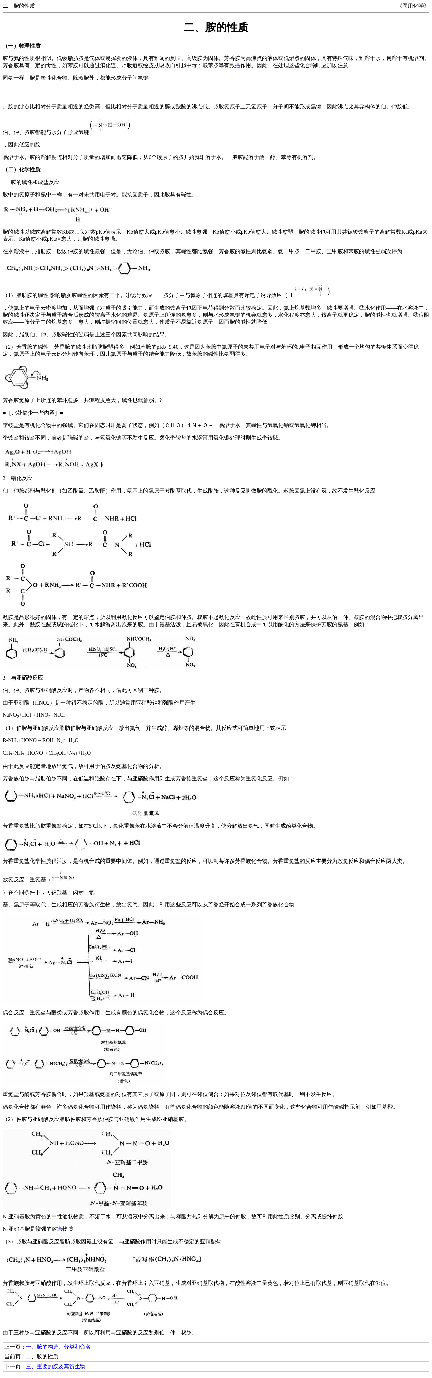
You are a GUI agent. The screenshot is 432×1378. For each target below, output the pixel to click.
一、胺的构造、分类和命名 (58, 1347)
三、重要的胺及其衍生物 (55, 1366)
